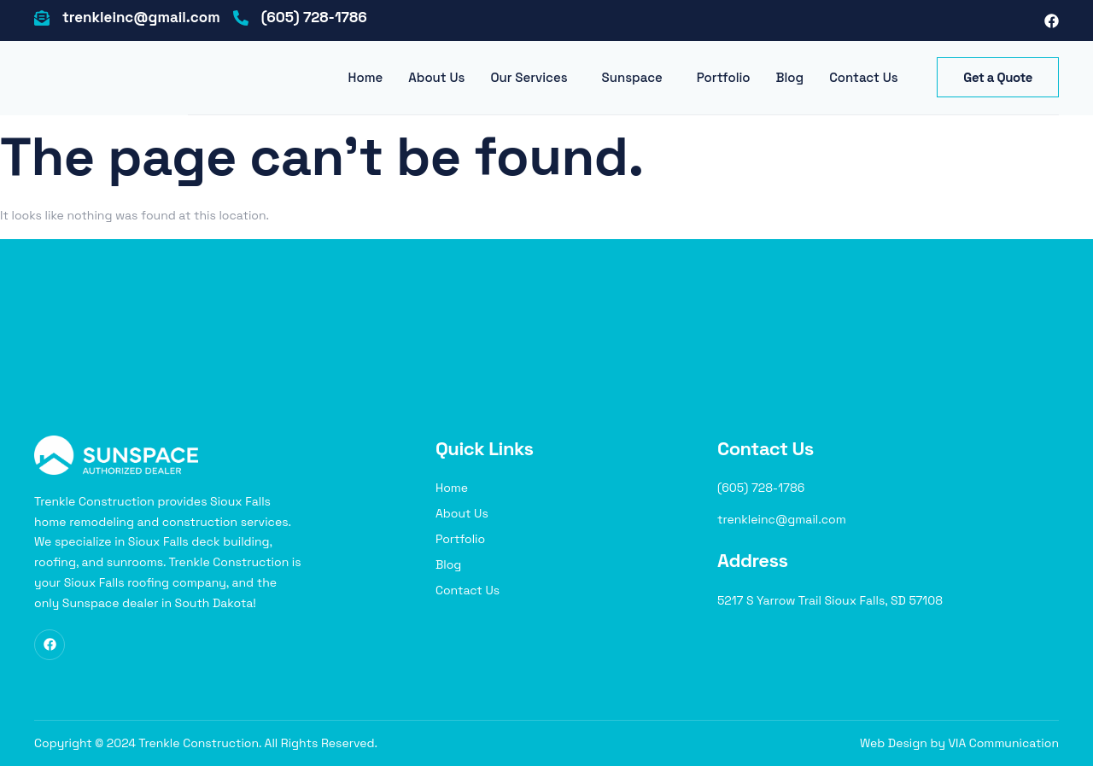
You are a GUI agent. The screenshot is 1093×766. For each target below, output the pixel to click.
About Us (436, 77)
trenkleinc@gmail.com (141, 17)
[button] (532, 77)
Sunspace (632, 77)
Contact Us (863, 77)
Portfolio (724, 77)
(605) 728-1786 (314, 17)
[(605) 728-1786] (240, 20)
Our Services (528, 77)
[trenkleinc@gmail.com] (42, 20)
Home (365, 77)
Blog (790, 77)
